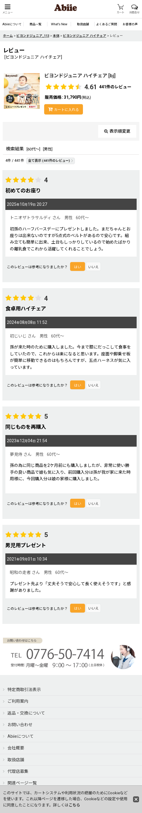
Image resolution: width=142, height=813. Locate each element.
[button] (7, 9)
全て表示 (50, 161)
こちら (74, 805)
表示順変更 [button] (117, 131)
